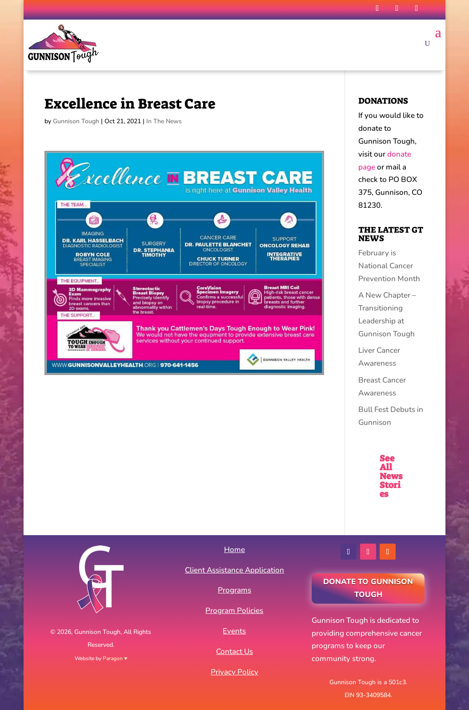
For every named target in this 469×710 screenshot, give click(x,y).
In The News (164, 121)
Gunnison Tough (76, 121)
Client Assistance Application (234, 570)
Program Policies (234, 610)
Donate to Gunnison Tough (368, 588)
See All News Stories (391, 476)
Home (234, 550)
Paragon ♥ (115, 658)
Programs (234, 590)
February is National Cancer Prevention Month (389, 266)
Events (234, 631)
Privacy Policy (234, 672)
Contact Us (234, 651)
